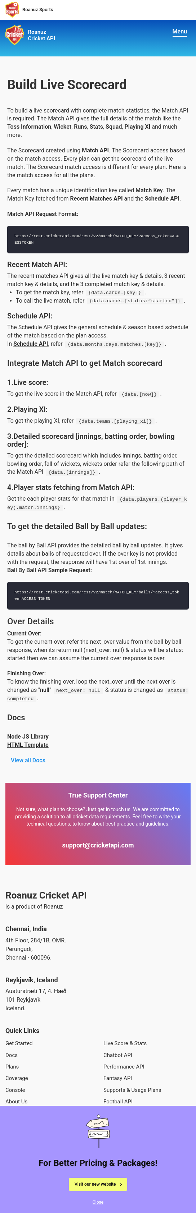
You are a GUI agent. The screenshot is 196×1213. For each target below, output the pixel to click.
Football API (118, 1101)
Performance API (123, 1066)
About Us (16, 1101)
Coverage (16, 1078)
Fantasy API (117, 1078)
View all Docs (28, 760)
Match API (95, 150)
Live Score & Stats (125, 1043)
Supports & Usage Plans (132, 1090)
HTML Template (28, 744)
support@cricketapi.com (98, 845)
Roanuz (53, 906)
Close (98, 1205)
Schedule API (162, 198)
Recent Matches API (96, 198)
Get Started (19, 1043)
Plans (12, 1066)
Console (15, 1090)
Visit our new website (95, 1187)
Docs (11, 1055)
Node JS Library (28, 736)
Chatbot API (117, 1055)
